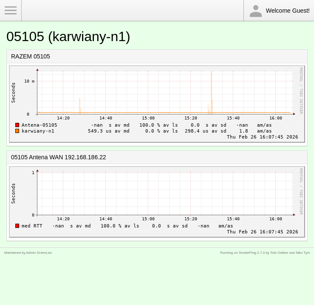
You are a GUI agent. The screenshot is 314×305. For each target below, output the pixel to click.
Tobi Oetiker (279, 253)
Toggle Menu (10, 10)
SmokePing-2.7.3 (252, 253)
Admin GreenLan (39, 253)
